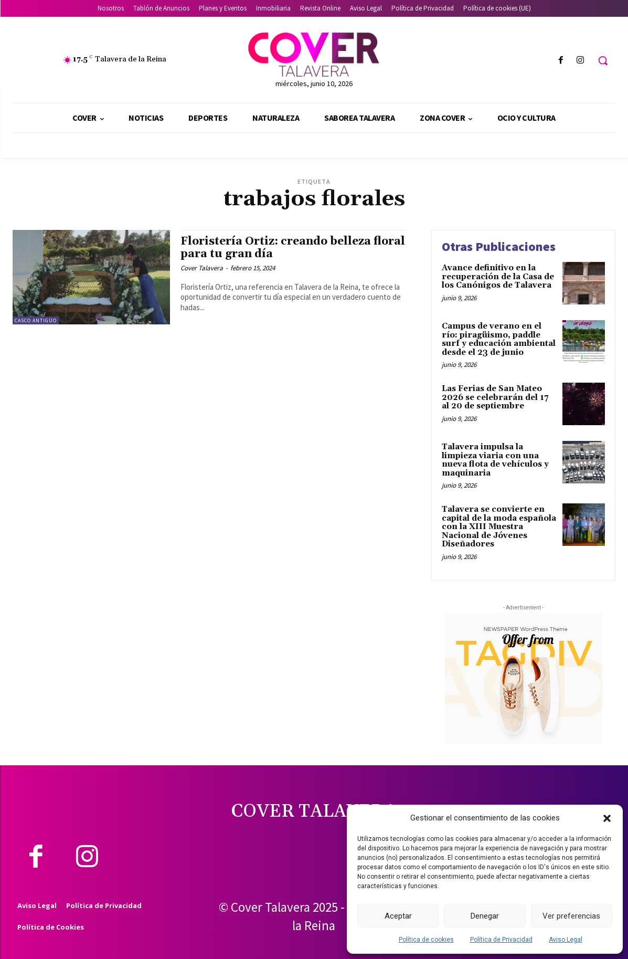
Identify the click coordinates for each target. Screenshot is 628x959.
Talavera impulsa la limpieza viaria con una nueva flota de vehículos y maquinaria (495, 460)
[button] (607, 818)
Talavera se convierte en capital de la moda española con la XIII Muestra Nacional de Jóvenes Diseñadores (499, 526)
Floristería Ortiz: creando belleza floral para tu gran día (292, 247)
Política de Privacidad (501, 939)
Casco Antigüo (36, 320)
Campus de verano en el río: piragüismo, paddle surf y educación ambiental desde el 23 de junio (499, 339)
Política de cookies (426, 939)
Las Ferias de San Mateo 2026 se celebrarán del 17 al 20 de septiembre (495, 397)
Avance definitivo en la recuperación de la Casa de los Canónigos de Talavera (498, 276)
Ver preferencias (571, 916)
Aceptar (398, 916)
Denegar (485, 916)
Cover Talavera (201, 268)
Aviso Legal (565, 939)
